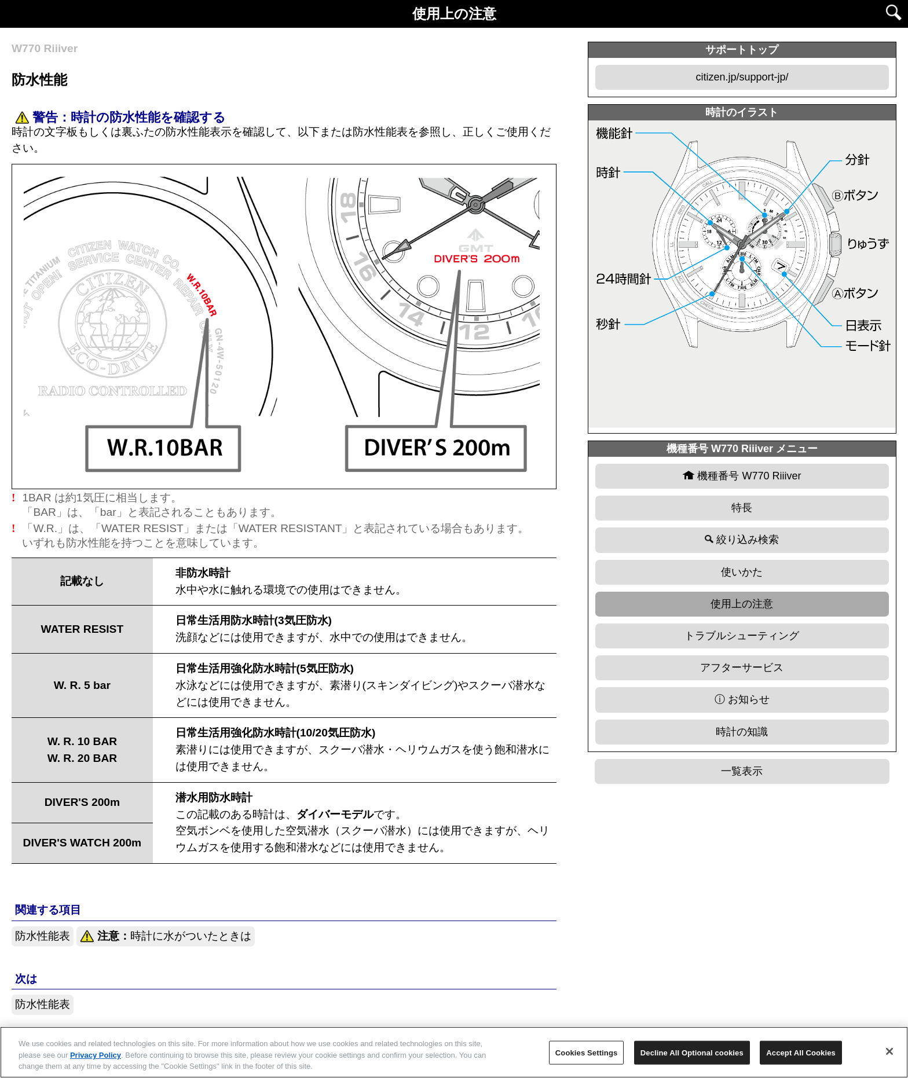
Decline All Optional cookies (692, 1052)
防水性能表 (42, 936)
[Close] (889, 1051)
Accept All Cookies (801, 1052)
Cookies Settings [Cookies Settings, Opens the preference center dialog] (586, 1052)
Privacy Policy (95, 1055)
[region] (454, 1052)
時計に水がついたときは (165, 936)
